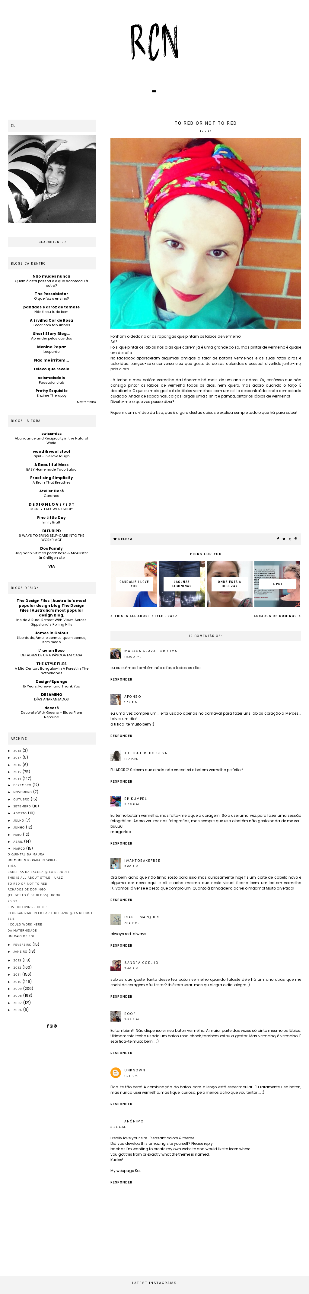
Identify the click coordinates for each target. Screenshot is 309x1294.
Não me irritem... (51, 360)
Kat (138, 1170)
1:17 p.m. (131, 759)
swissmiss (51, 433)
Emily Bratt (51, 522)
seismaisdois (51, 377)
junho (19, 827)
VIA (51, 566)
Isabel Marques (142, 917)
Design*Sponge (51, 681)
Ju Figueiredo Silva (145, 753)
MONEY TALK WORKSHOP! (51, 509)
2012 (18, 967)
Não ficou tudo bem (51, 311)
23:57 (13, 901)
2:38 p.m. (132, 804)
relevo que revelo (51, 369)
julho (19, 820)
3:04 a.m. (118, 1127)
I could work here (25, 924)
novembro (23, 792)
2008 (18, 995)
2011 (17, 974)
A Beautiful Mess (51, 464)
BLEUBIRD (51, 530)
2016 (18, 765)
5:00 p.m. (132, 866)
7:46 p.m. (132, 968)
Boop (129, 1014)
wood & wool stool (51, 451)
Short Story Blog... (51, 333)
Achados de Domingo (276, 616)
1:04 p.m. (131, 702)
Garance (51, 495)
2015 (17, 772)
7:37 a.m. (132, 1019)
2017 (17, 757)
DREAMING (51, 694)
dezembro (23, 785)
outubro (21, 799)
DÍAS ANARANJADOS (51, 699)
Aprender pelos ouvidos (51, 338)
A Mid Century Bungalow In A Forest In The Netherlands (51, 670)
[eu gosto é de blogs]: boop (34, 895)
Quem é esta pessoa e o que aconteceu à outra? (51, 283)
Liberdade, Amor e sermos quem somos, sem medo (51, 640)
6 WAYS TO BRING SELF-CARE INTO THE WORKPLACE (51, 537)
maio (18, 834)
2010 (18, 981)
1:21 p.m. (131, 1076)
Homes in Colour (51, 633)
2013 (18, 960)
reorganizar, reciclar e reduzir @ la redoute (51, 913)
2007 (18, 1003)
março (19, 848)
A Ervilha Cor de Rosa (51, 320)
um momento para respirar (33, 860)
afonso (132, 696)
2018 (18, 750)
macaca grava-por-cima (150, 651)
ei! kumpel (135, 799)
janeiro (21, 951)
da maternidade (22, 930)
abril (18, 841)
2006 (18, 1010)
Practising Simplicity (51, 477)
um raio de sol (21, 936)
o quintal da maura (26, 854)
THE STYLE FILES (51, 663)
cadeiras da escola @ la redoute (39, 872)
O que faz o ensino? (51, 298)
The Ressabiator (51, 293)
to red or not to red (27, 883)
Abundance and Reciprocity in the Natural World (51, 440)
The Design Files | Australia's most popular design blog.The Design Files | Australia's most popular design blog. (52, 608)
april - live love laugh (51, 456)
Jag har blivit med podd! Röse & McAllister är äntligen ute (51, 555)
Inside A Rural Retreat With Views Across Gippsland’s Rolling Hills (51, 622)
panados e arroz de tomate (51, 307)
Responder (121, 679)
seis (11, 918)
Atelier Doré (51, 491)
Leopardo (51, 351)
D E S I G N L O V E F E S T (52, 504)
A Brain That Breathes (52, 482)
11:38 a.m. (132, 656)
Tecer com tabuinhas (51, 325)
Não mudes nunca (51, 276)
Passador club (51, 382)
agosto (20, 813)
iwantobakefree (142, 860)
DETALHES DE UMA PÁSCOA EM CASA (51, 655)
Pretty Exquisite (52, 390)
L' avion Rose (51, 650)
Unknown (134, 1070)
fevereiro (23, 944)
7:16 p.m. (131, 923)
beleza (125, 539)
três (12, 865)
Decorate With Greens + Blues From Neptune (51, 714)
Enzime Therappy (51, 395)
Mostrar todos (86, 402)
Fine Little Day (51, 517)
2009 (18, 988)
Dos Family (51, 548)
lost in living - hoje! (27, 907)
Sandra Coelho (141, 963)
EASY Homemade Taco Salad (51, 469)
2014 (18, 779)
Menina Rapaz (51, 346)
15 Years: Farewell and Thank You (51, 686)
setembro (22, 806)
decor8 (51, 707)
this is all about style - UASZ (145, 616)
